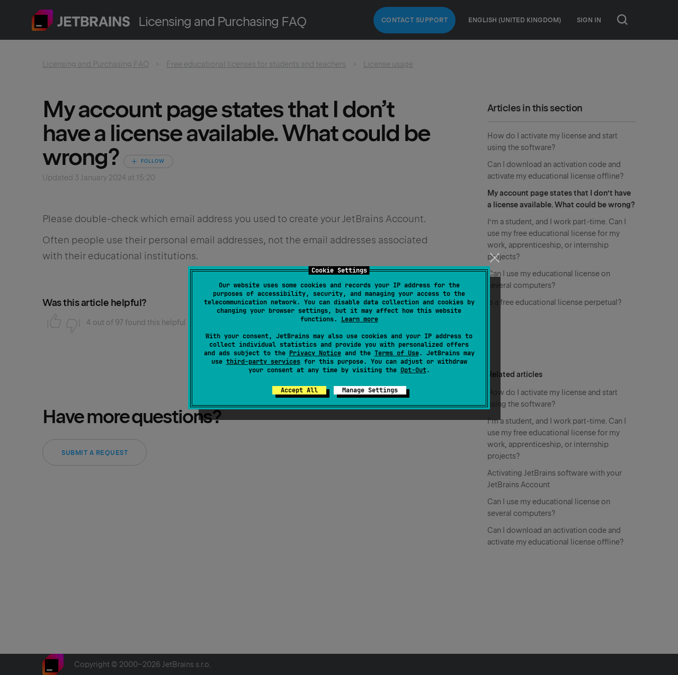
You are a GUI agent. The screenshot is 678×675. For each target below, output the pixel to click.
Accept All (299, 390)
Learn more (359, 319)
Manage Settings (370, 390)
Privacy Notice (315, 353)
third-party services (263, 361)
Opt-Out (413, 370)
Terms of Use (396, 353)
